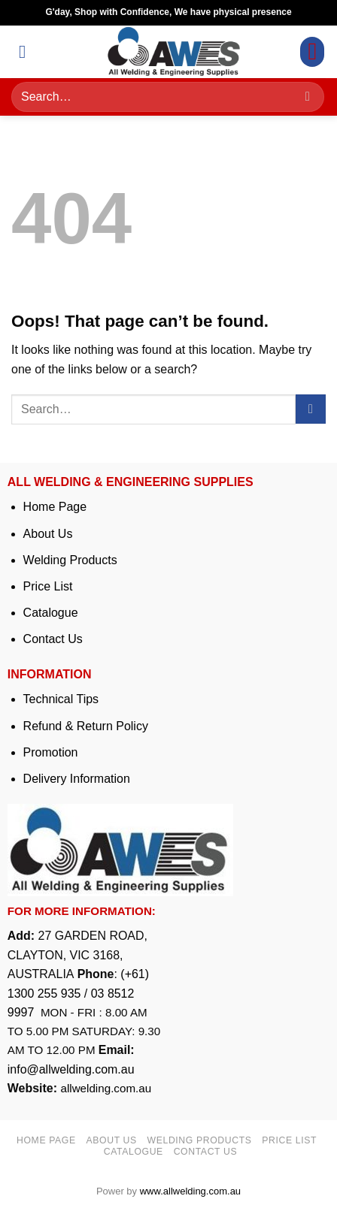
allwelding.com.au (105, 1088)
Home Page (55, 506)
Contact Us (53, 639)
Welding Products (70, 560)
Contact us (206, 1151)
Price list (289, 1140)
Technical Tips (61, 699)
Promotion (50, 752)
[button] (27, 51)
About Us (48, 533)
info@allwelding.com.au (71, 1069)
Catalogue (50, 612)
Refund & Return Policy (85, 726)
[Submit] (308, 97)
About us (112, 1140)
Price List (48, 586)
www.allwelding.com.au (190, 1191)
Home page (46, 1140)
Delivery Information (76, 778)
